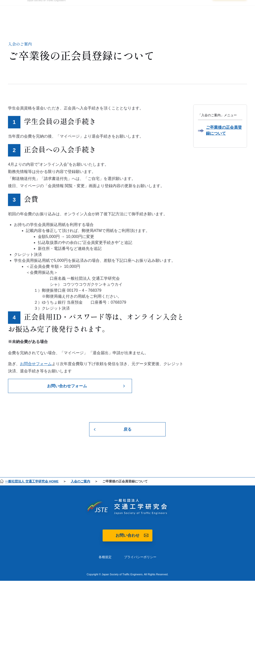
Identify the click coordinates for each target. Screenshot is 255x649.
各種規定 (105, 557)
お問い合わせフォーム (67, 387)
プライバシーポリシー (140, 557)
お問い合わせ (127, 535)
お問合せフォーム (36, 365)
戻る (127, 429)
